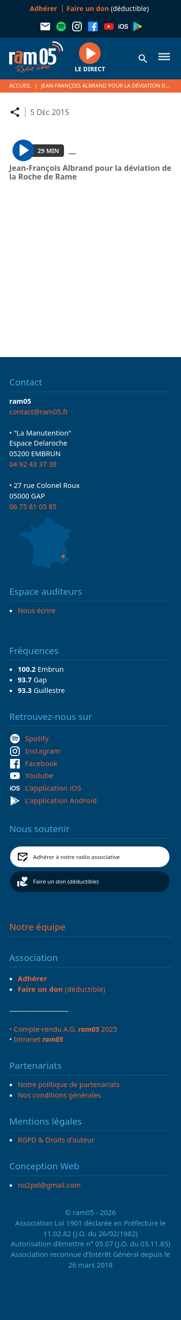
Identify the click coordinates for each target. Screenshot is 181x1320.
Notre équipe (37, 927)
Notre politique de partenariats (69, 1084)
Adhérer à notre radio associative (76, 856)
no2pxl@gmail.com (49, 1185)
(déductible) (108, 8)
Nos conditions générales (59, 1095)
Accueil (20, 85)
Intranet (38, 1039)
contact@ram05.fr (38, 411)
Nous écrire (36, 610)
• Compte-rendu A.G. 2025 (63, 1029)
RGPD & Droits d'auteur (56, 1139)
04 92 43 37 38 (32, 464)
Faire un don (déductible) (66, 881)
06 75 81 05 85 (32, 506)
